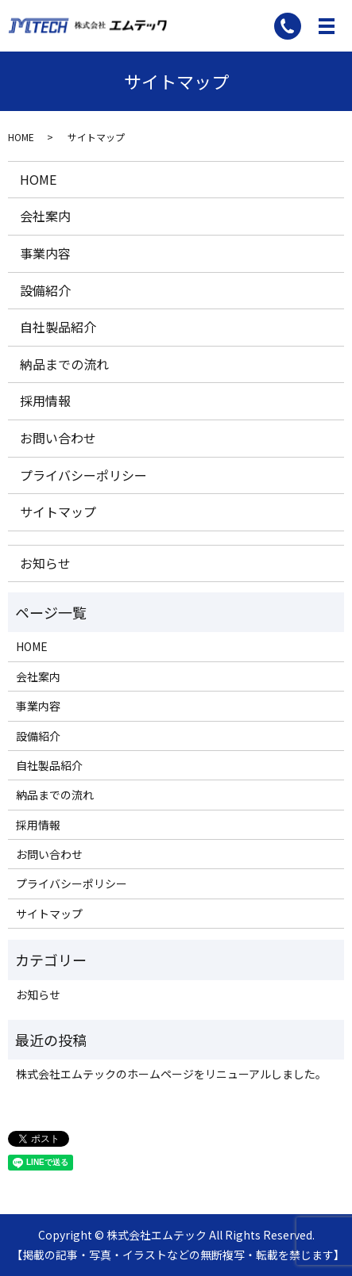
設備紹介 (45, 290)
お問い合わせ (58, 437)
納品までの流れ (64, 364)
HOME (21, 137)
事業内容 (45, 252)
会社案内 (45, 215)
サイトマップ (58, 511)
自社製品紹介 (58, 326)
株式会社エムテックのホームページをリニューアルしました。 (171, 1074)
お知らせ (45, 563)
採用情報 (45, 400)
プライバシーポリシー (83, 475)
